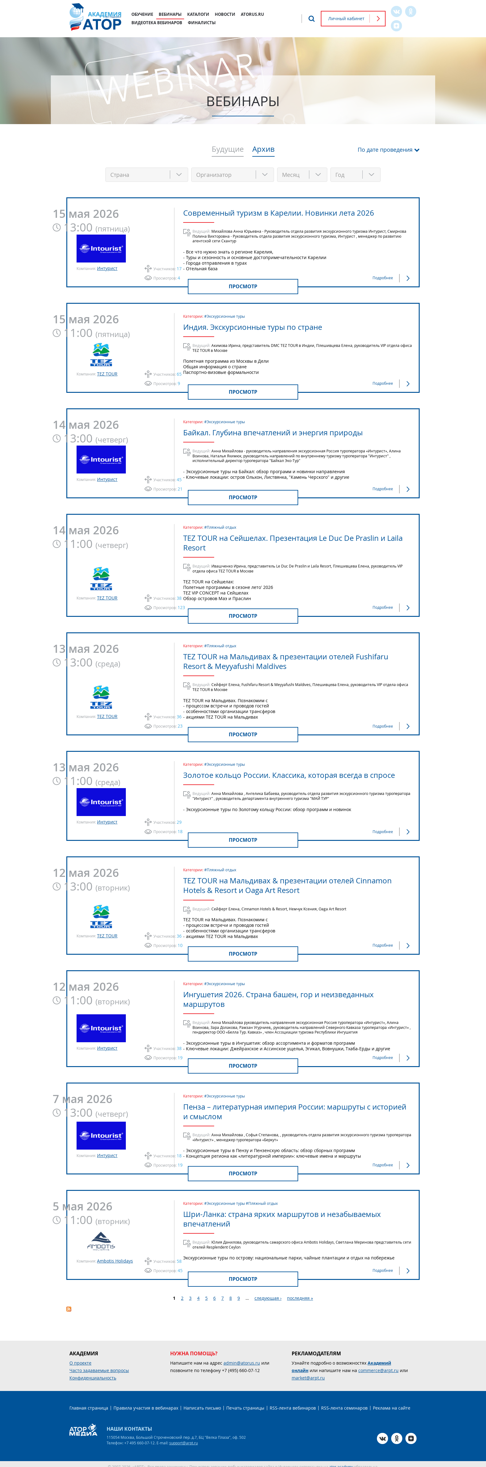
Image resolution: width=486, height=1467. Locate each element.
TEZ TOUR (107, 372)
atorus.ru (252, 14)
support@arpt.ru (183, 1437)
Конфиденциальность (92, 1372)
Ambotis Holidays (115, 1255)
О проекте (80, 1358)
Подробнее (383, 276)
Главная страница (88, 1403)
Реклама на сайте (391, 1403)
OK (410, 11)
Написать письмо (202, 1403)
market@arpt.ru (308, 1372)
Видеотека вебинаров (156, 22)
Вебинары (170, 14)
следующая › (267, 1293)
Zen (396, 25)
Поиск (311, 19)
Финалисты (202, 22)
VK (396, 11)
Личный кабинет (346, 18)
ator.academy (341, 1461)
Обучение (142, 14)
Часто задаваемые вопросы (99, 1365)
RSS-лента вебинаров (293, 1403)
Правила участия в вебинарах (145, 1403)
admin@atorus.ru (241, 1358)
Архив (263, 149)
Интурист (107, 267)
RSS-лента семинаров (344, 1403)
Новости (225, 14)
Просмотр (243, 285)
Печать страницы (245, 1403)
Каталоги (198, 14)
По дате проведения (385, 149)
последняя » (300, 1293)
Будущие (228, 149)
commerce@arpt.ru (378, 1365)
